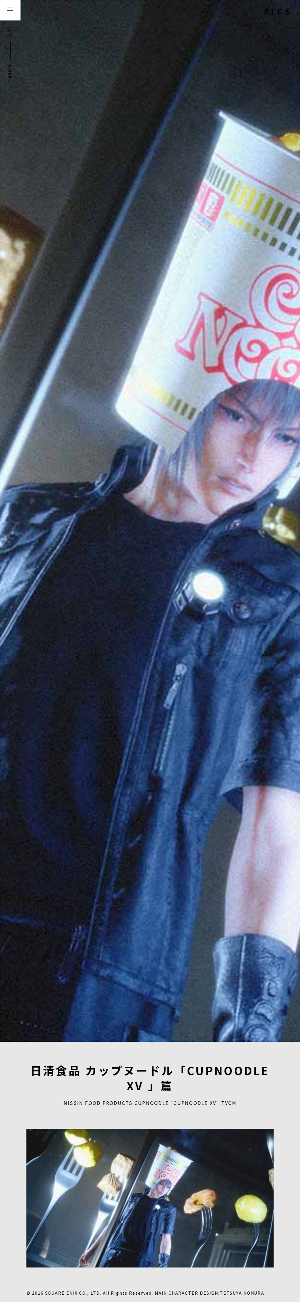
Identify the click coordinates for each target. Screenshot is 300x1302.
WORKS (10, 73)
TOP (10, 31)
